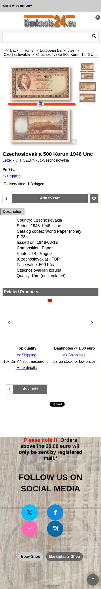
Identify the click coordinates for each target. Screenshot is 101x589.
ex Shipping (11, 176)
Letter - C (10, 160)
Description (12, 211)
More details (26, 368)
